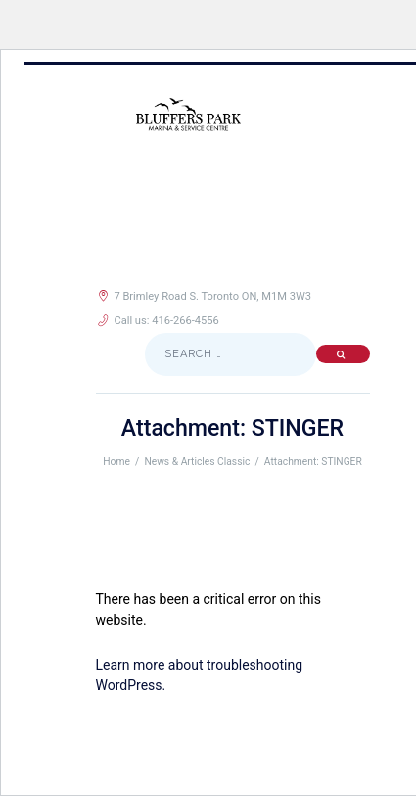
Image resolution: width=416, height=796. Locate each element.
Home (116, 461)
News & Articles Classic (197, 461)
